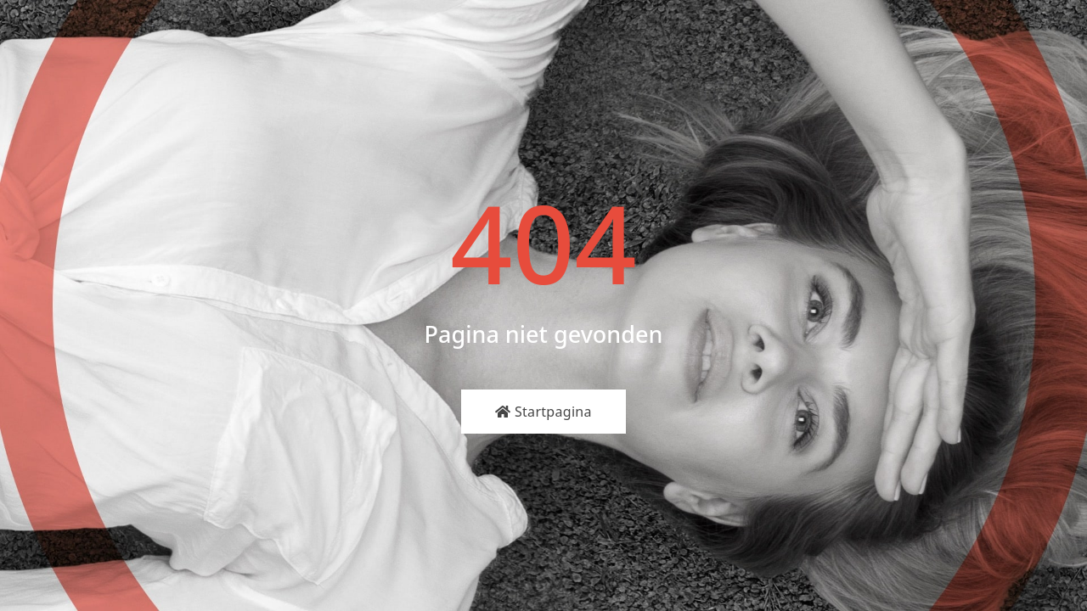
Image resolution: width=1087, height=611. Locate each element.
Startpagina (543, 411)
